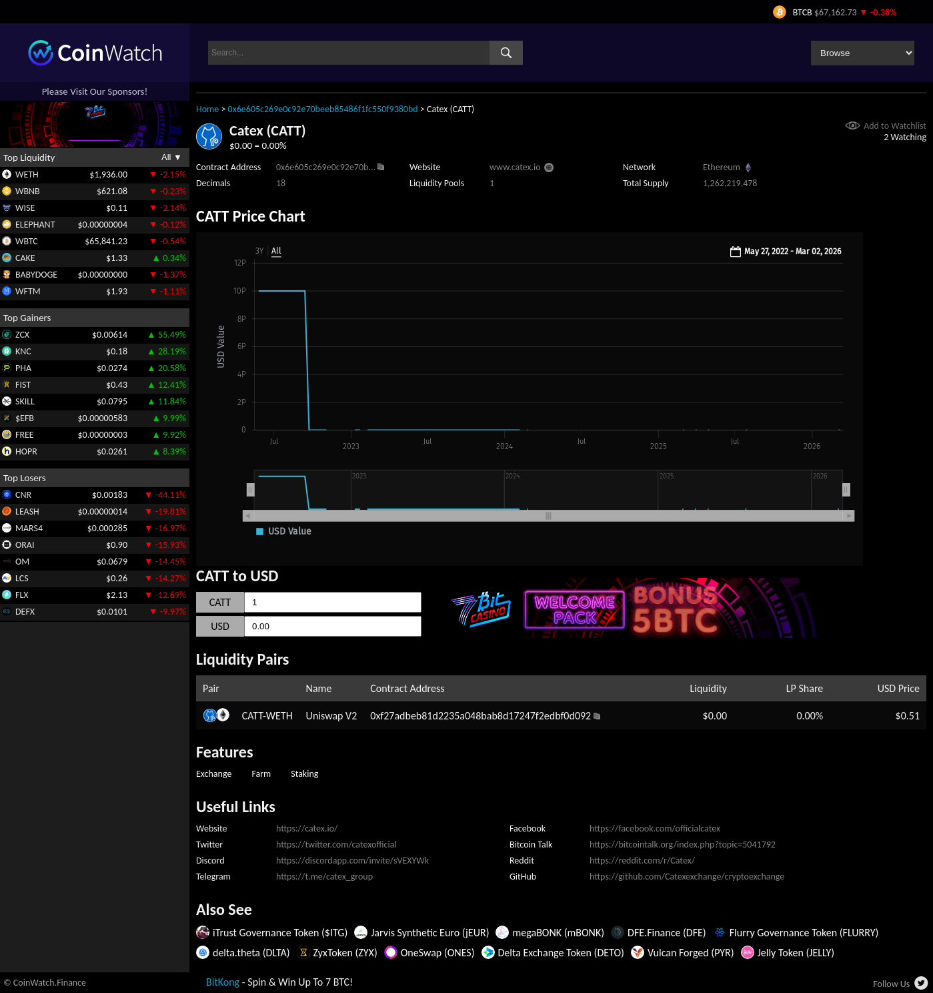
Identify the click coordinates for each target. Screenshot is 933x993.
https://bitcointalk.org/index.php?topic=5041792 (683, 844)
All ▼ (171, 157)
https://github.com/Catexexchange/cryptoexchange (687, 876)
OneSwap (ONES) (438, 952)
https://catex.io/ (306, 828)
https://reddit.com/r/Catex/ (642, 860)
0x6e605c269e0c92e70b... (325, 167)
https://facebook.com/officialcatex (655, 828)
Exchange (213, 773)
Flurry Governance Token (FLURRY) (804, 932)
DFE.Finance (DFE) (667, 932)
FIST (23, 384)
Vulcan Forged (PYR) (691, 952)
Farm (261, 773)
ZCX (22, 334)
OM (22, 561)
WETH (27, 174)
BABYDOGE (36, 274)
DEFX (25, 611)
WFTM (28, 291)
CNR (23, 495)
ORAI (25, 545)
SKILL (25, 401)
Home (207, 109)
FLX (22, 595)
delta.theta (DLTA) (251, 952)
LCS (22, 578)
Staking (304, 773)
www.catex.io (515, 167)
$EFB (24, 418)
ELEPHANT (35, 224)
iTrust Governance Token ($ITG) (280, 932)
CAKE (25, 258)
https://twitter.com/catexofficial (336, 844)
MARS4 (29, 528)
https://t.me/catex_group (324, 876)
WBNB (27, 191)
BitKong (222, 982)
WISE (25, 208)
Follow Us (891, 984)
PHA (23, 368)
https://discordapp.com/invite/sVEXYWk (352, 860)
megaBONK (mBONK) (558, 932)
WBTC (26, 241)
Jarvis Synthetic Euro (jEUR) (430, 932)
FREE (24, 434)
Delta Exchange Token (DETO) (561, 952)
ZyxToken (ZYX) (345, 952)
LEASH (27, 511)
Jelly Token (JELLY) (796, 952)
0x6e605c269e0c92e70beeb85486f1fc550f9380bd (323, 109)
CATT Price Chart (250, 216)
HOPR (26, 451)
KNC (23, 351)
